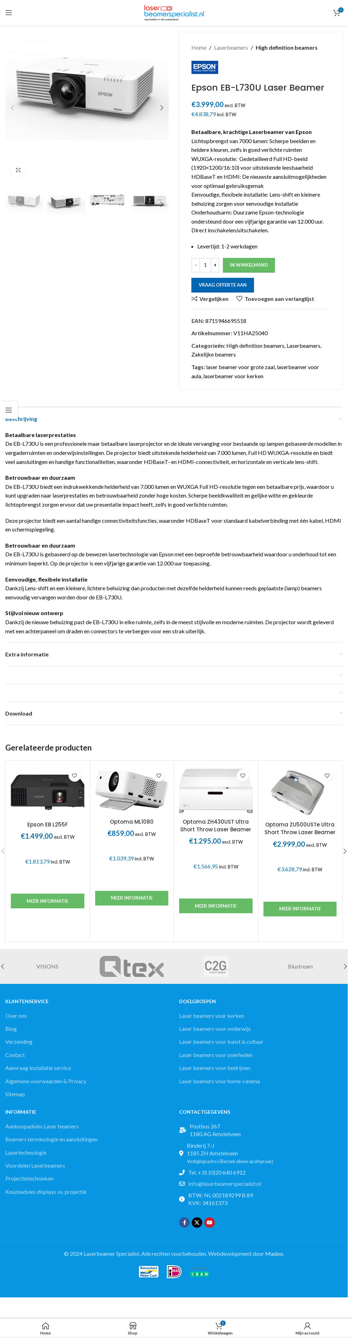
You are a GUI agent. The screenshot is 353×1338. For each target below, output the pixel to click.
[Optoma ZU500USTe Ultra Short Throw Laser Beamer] (300, 795)
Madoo (274, 1256)
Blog (11, 1031)
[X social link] (197, 1225)
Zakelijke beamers (213, 357)
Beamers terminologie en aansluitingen (51, 1142)
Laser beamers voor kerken (211, 1018)
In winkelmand (249, 267)
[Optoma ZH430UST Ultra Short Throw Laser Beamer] (216, 793)
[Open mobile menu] (9, 13)
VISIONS (47, 969)
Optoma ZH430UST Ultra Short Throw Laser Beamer (215, 828)
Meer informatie (47, 904)
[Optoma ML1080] (132, 793)
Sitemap (15, 1096)
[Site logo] (174, 11)
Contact (15, 1057)
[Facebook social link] (184, 1225)
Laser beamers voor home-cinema (219, 1083)
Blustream (300, 969)
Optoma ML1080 (132, 824)
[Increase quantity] (215, 268)
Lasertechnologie (26, 1155)
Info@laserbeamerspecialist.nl (224, 1186)
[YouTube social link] (209, 1225)
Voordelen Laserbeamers (35, 1168)
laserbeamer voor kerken (233, 378)
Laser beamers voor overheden (216, 1057)
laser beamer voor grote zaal (240, 369)
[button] (12, 108)
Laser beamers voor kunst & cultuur (221, 1044)
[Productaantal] (205, 268)
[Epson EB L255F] (47, 795)
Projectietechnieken (29, 1181)
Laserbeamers (231, 47)
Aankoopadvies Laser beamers (42, 1129)
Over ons (16, 1018)
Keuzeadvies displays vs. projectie (45, 1194)
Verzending (19, 1044)
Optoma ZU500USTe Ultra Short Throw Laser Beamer (300, 831)
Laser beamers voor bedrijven (214, 1070)
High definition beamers (287, 47)
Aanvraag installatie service (38, 1070)
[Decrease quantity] (195, 268)
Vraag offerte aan (223, 287)
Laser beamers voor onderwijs (215, 1031)
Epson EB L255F (47, 827)
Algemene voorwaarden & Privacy (45, 1083)
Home (198, 47)
